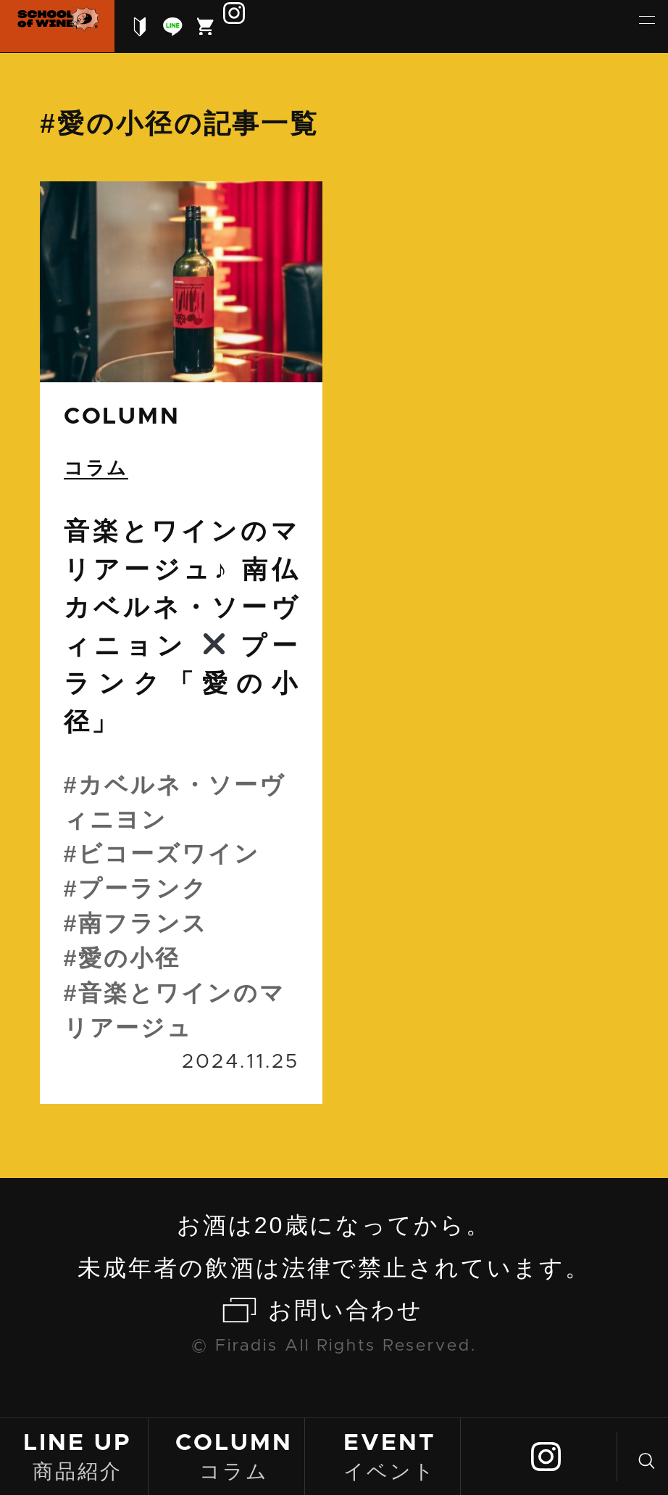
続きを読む (181, 642)
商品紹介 (77, 1455)
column (122, 417)
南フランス (143, 923)
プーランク (143, 889)
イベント (390, 1455)
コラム (234, 1455)
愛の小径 (129, 958)
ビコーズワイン (169, 854)
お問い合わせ (345, 1310)
